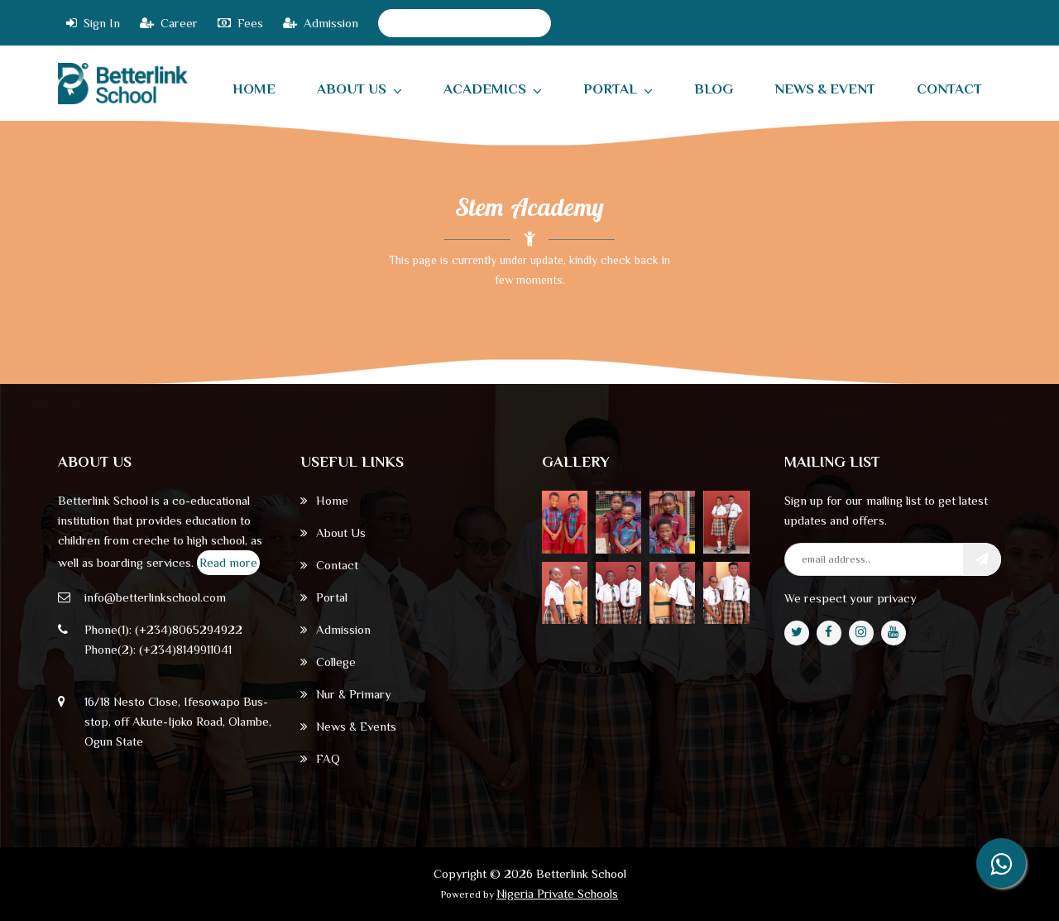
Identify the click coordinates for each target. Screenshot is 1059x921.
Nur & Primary (345, 694)
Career (169, 23)
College (328, 662)
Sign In (93, 23)
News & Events (348, 726)
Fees (240, 23)
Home (324, 500)
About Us (359, 89)
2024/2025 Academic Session (464, 23)
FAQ (320, 758)
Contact (329, 565)
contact (949, 89)
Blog (713, 89)
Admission (320, 23)
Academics (492, 89)
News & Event (824, 89)
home (254, 89)
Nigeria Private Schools (557, 893)
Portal (618, 89)
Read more (228, 562)
